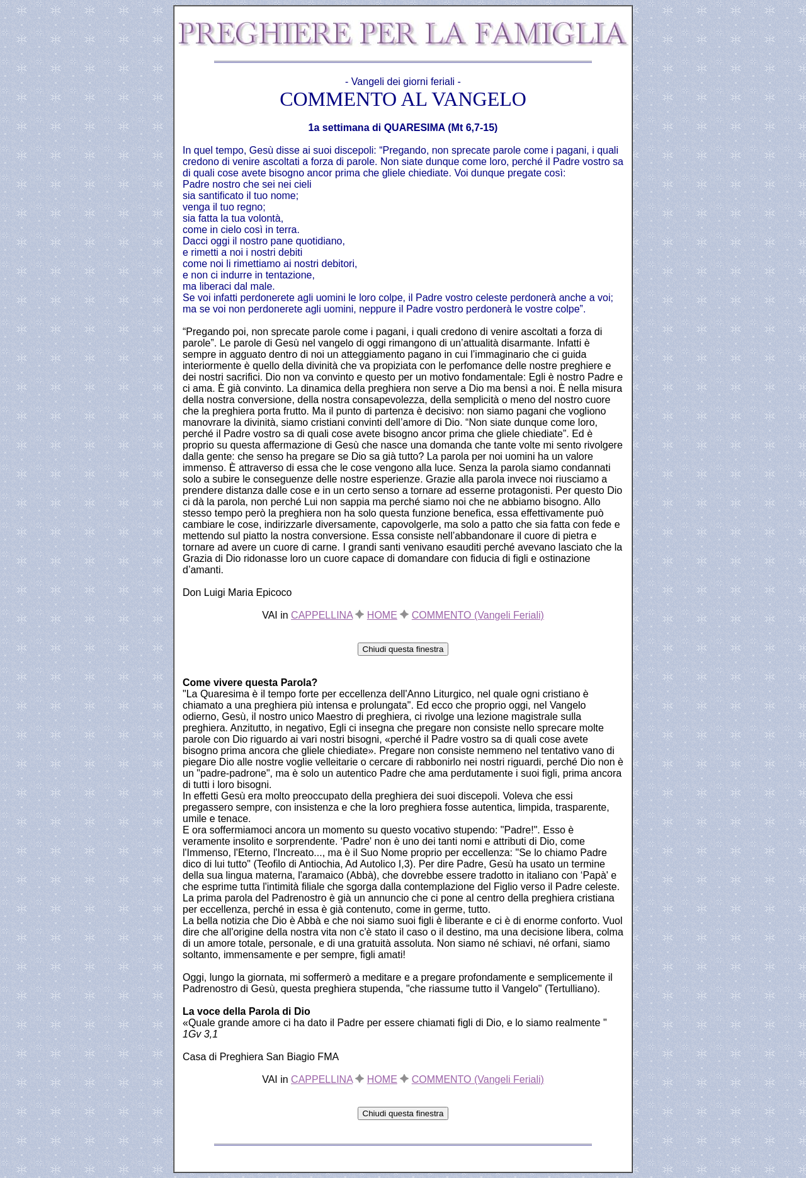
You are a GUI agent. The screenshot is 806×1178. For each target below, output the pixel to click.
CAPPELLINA (322, 615)
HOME (382, 615)
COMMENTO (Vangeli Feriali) (478, 615)
